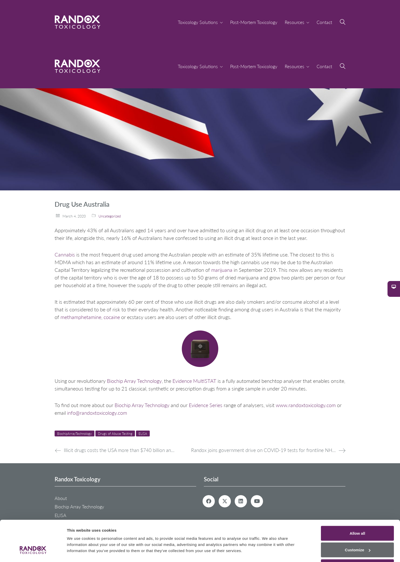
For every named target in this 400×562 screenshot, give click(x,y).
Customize (357, 532)
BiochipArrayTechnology (74, 433)
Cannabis (65, 254)
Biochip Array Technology (134, 380)
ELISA (143, 433)
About (61, 498)
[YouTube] (257, 501)
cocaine (112, 317)
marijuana (221, 269)
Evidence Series (205, 405)
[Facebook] (209, 501)
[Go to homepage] (78, 22)
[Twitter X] (225, 501)
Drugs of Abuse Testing (115, 433)
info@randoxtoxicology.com (97, 412)
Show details (79, 546)
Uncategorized (109, 215)
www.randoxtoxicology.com (306, 405)
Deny (357, 548)
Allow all (357, 515)
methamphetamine (80, 317)
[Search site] (342, 22)
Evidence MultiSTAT (194, 380)
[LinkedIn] (241, 501)
